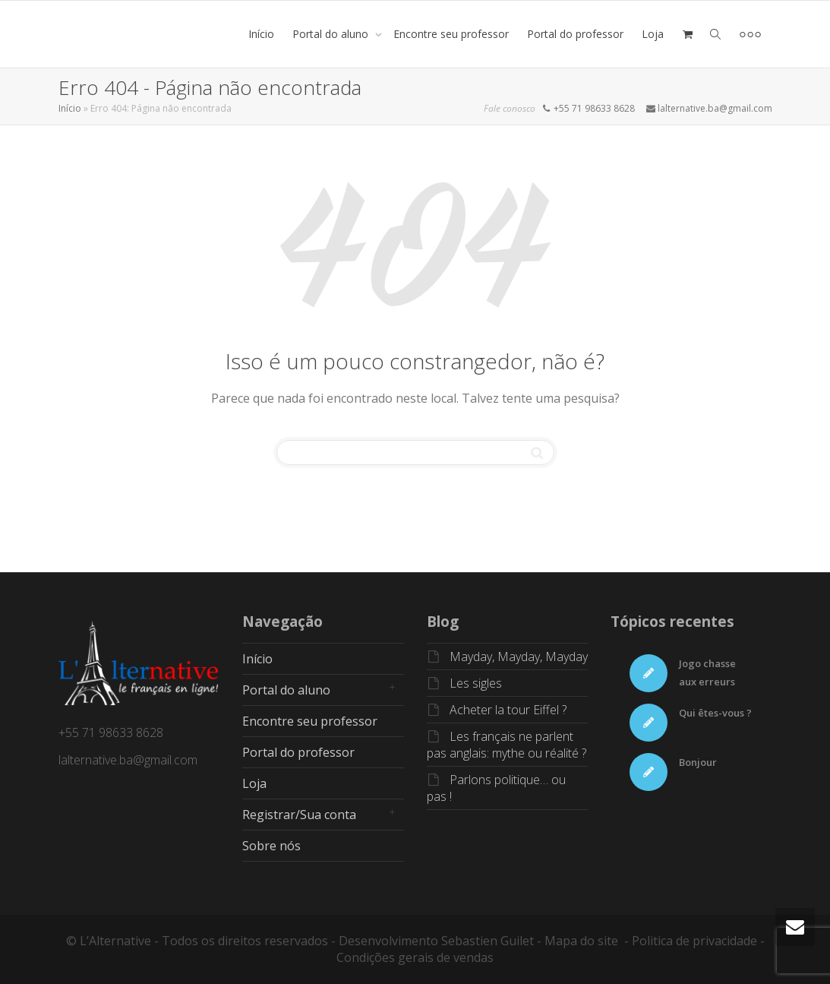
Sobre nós (271, 845)
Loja (653, 34)
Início (261, 34)
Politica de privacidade (694, 940)
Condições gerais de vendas (415, 957)
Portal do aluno (331, 34)
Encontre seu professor (451, 34)
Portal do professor (575, 34)
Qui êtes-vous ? (715, 713)
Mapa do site (581, 940)
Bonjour (698, 762)
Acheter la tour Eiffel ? (508, 709)
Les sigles (476, 683)
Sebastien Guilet (487, 940)
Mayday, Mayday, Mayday (519, 656)
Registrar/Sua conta (299, 814)
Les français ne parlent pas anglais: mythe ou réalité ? (506, 744)
